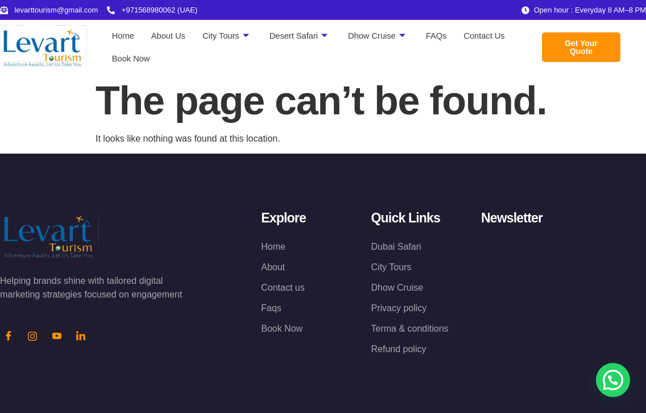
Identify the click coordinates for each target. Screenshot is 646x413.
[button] (613, 380)
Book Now (131, 58)
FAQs (441, 35)
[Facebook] (8, 336)
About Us (169, 35)
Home (123, 35)
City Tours (227, 36)
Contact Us (490, 35)
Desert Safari (302, 36)
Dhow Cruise (380, 36)
